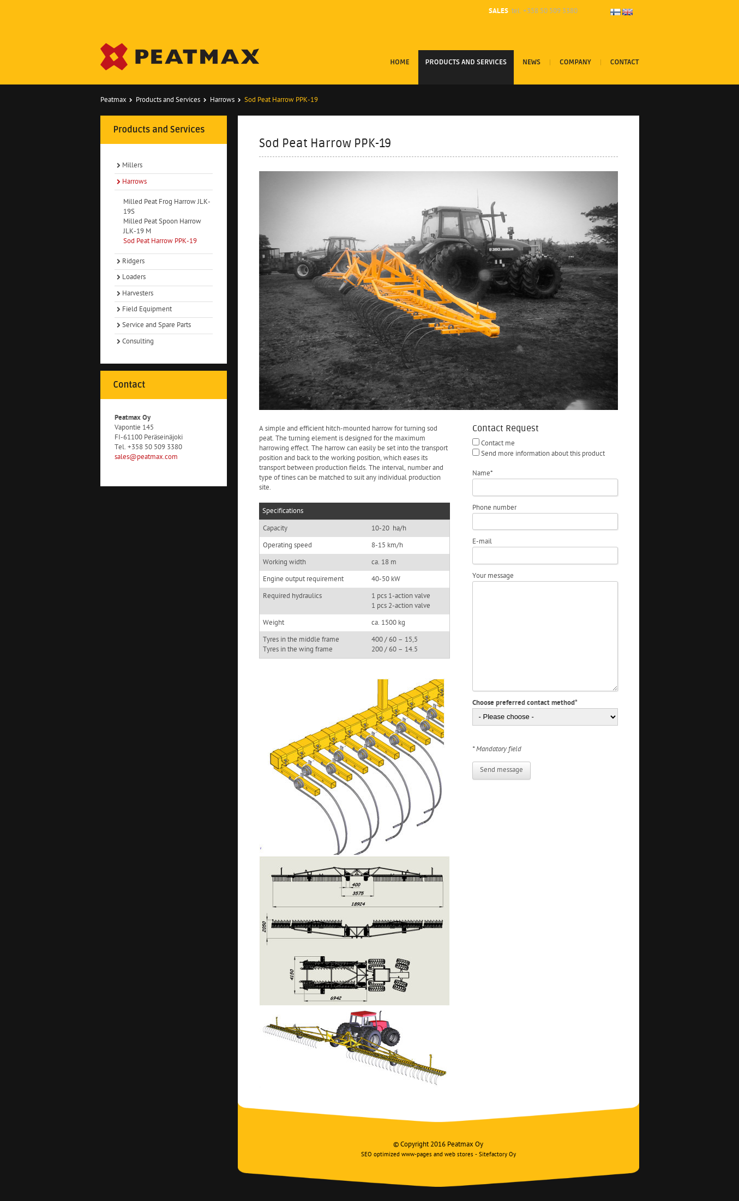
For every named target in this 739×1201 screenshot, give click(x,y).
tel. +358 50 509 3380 (545, 11)
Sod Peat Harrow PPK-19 (160, 241)
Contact (624, 62)
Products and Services (466, 62)
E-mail (482, 541)
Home (399, 62)
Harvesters (137, 293)
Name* (482, 473)
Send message (501, 770)
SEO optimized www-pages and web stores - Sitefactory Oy (438, 1155)
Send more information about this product (543, 453)
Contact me (498, 443)
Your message (493, 576)
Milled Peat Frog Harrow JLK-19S (167, 206)
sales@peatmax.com (146, 457)
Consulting (138, 341)
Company (575, 62)
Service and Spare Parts (156, 325)
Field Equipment (147, 309)
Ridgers (133, 261)
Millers (132, 165)
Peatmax (113, 100)
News (531, 62)
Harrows (222, 100)
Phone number (494, 507)
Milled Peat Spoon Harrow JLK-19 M (162, 226)
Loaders (134, 277)
